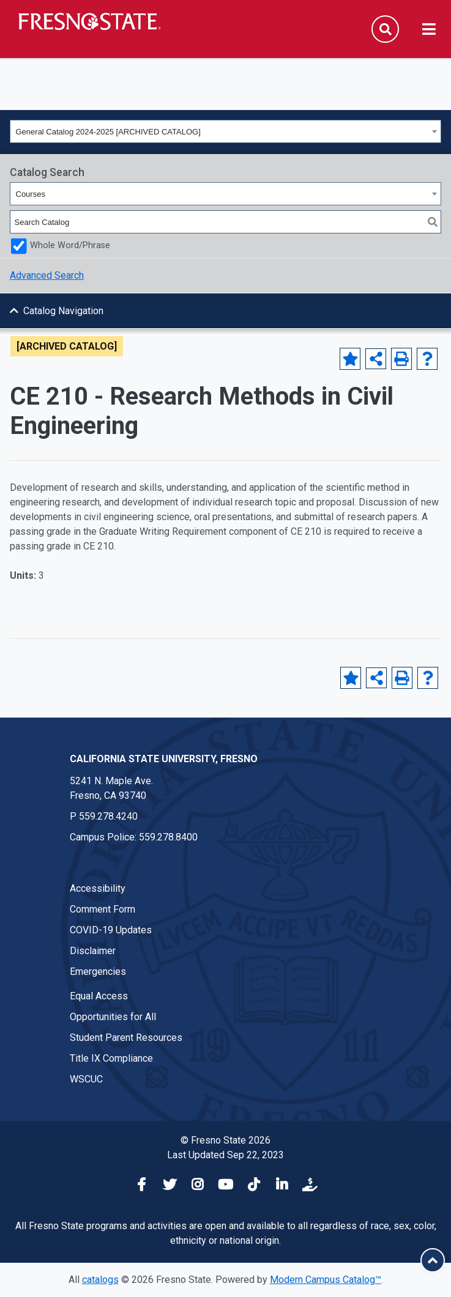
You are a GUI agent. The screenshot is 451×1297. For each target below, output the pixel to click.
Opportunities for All (113, 1017)
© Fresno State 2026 (225, 1140)
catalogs (100, 1279)
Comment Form (102, 909)
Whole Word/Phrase (70, 245)
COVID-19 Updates (111, 930)
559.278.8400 (168, 837)
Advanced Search (47, 275)
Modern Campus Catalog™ (325, 1279)
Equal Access (99, 996)
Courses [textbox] (30, 194)
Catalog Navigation (63, 311)
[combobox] (225, 131)
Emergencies (98, 971)
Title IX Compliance (111, 1058)
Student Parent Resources (126, 1037)
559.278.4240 (108, 816)
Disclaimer (93, 951)
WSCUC (86, 1079)
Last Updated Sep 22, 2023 (225, 1155)
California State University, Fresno (164, 759)
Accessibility (97, 888)
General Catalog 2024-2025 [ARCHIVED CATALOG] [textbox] (108, 131)
